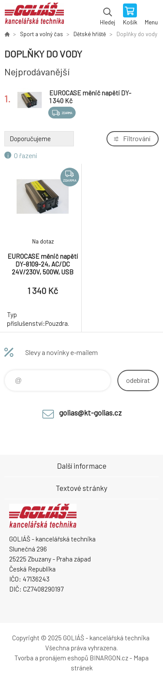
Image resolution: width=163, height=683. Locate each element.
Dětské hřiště (89, 33)
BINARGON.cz (109, 658)
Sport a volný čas (41, 33)
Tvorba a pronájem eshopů (51, 658)
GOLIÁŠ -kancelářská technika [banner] (34, 15)
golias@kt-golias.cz (90, 412)
